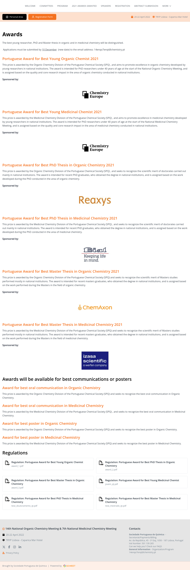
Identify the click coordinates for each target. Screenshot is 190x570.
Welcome (30, 5)
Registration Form (42, 16)
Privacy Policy (12, 552)
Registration (122, 5)
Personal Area (14, 16)
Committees (46, 5)
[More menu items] (167, 6)
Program (62, 5)
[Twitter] (3, 546)
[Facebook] (9, 546)
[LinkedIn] (19, 546)
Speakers (106, 5)
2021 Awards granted (84, 5)
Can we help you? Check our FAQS (145, 546)
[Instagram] (14, 546)
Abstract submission (146, 5)
